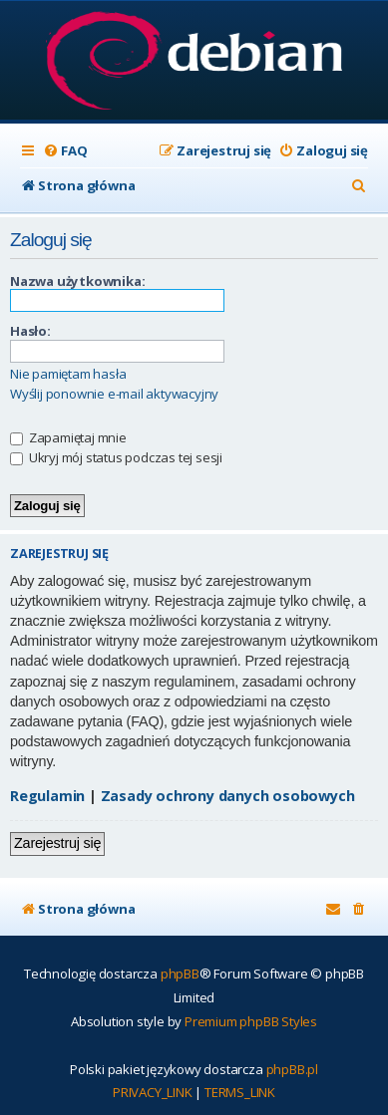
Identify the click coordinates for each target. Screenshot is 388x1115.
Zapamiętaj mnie (68, 437)
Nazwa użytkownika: (77, 281)
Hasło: (30, 331)
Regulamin (47, 795)
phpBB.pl (292, 1069)
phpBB (180, 973)
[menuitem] (65, 151)
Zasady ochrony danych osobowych (228, 795)
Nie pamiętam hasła (68, 374)
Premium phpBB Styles (251, 1021)
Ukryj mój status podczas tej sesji (116, 457)
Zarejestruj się (57, 843)
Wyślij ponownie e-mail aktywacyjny (114, 394)
